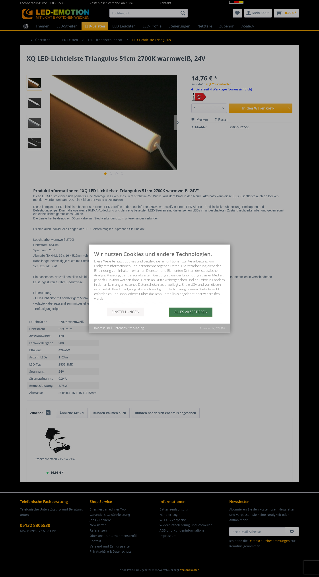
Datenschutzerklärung (128, 328)
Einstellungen (125, 311)
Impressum (102, 328)
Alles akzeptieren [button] (190, 311)
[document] (159, 279)
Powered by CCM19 (212, 328)
